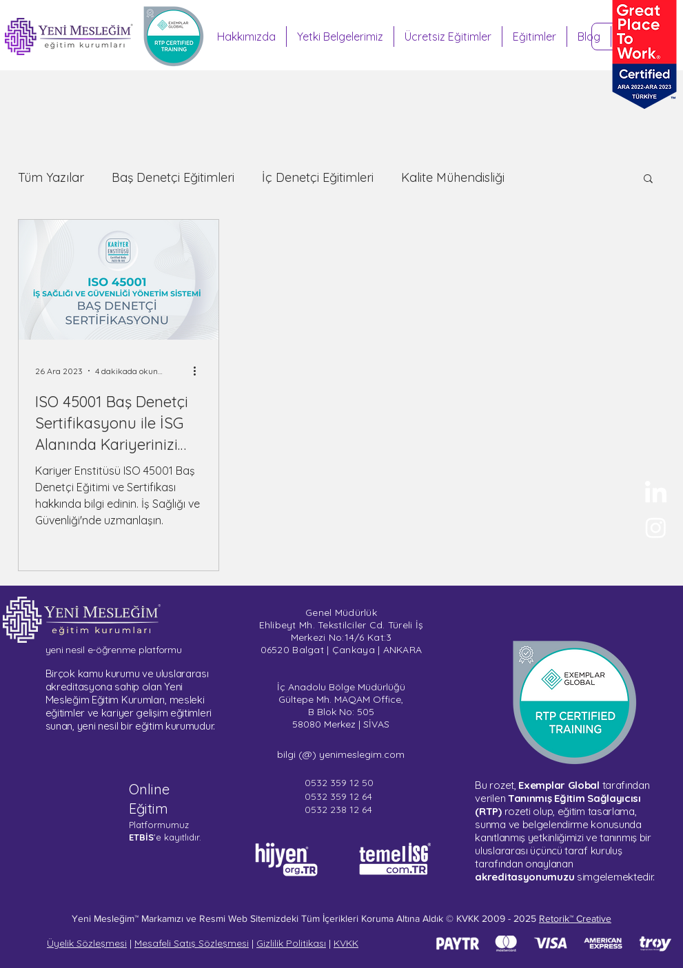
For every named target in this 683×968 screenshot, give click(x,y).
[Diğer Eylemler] (200, 370)
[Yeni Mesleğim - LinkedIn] (655, 493)
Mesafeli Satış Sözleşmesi (191, 943)
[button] (648, 179)
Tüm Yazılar (51, 177)
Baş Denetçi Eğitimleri (173, 177)
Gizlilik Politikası (291, 943)
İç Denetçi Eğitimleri (318, 177)
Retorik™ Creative (575, 918)
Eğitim (148, 808)
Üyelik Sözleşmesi (87, 943)
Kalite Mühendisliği (452, 177)
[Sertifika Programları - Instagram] (655, 527)
